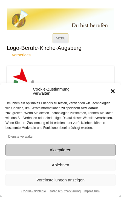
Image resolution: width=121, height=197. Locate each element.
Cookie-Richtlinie (33, 191)
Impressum (91, 191)
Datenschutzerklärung (65, 191)
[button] (113, 91)
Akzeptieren (60, 149)
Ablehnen (60, 165)
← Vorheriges (19, 55)
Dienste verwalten (21, 136)
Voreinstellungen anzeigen (60, 180)
